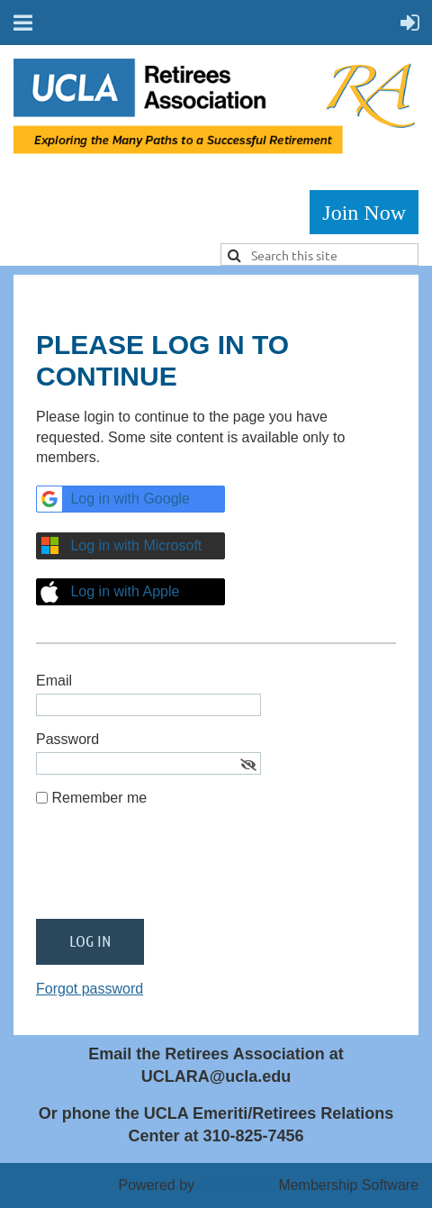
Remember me (99, 797)
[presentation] (173, 870)
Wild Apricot (236, 1185)
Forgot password (89, 988)
